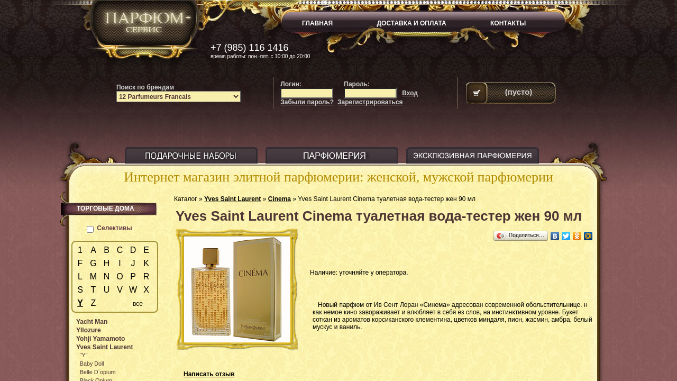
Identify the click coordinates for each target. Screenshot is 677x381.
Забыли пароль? (307, 102)
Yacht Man (91, 321)
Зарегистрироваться (369, 102)
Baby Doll (92, 363)
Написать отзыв (209, 374)
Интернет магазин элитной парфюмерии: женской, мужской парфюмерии (338, 177)
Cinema (279, 199)
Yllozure (88, 330)
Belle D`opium (98, 372)
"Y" (84, 355)
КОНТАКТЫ (508, 23)
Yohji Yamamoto (100, 338)
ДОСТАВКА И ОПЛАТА (411, 23)
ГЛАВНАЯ (317, 23)
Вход (410, 93)
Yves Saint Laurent (232, 199)
